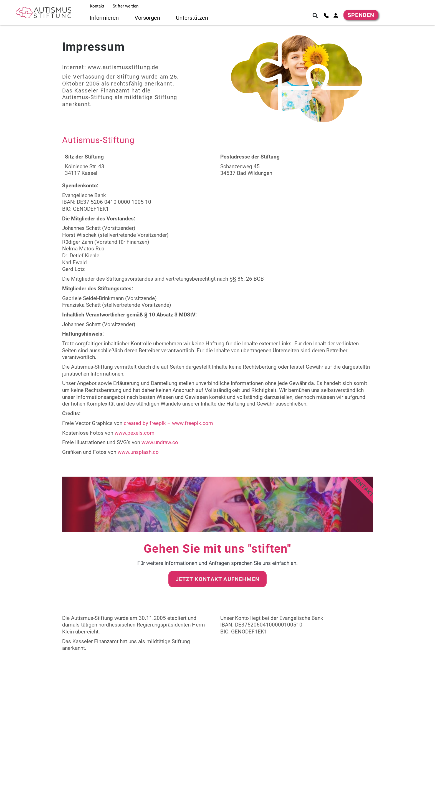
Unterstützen (192, 17)
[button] (315, 15)
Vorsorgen (147, 17)
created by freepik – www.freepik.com (168, 423)
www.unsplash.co (138, 452)
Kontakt (97, 6)
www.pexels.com (135, 433)
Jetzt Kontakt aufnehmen (218, 579)
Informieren (104, 17)
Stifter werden (125, 6)
